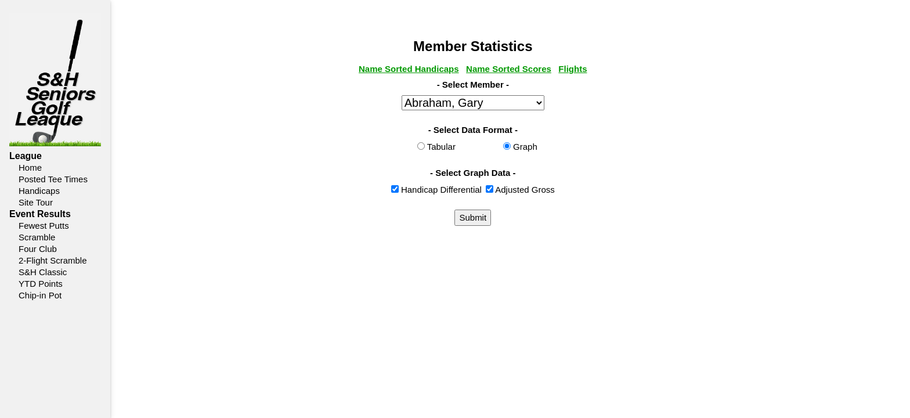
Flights (610, 69)
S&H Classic (43, 272)
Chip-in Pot (40, 295)
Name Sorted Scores (545, 69)
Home (30, 167)
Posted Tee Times (53, 179)
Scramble (37, 237)
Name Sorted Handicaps (446, 69)
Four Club (38, 249)
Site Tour (36, 202)
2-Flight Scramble (53, 260)
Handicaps (39, 191)
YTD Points (41, 284)
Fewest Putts (44, 225)
